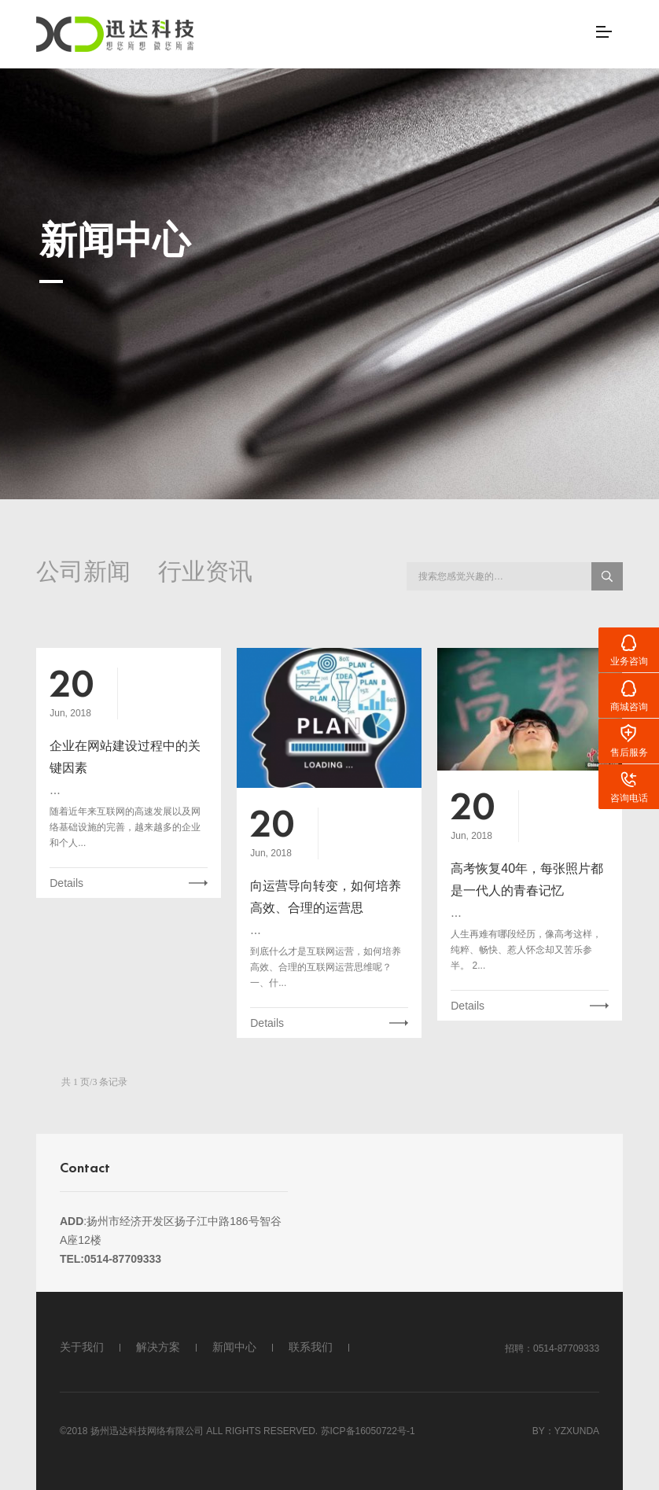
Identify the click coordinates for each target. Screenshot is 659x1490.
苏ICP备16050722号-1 (368, 1431)
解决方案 (158, 1347)
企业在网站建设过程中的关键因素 (125, 756)
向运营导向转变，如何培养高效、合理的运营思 (325, 896)
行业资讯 (205, 573)
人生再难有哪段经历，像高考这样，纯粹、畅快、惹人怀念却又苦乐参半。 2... (526, 950)
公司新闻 (83, 573)
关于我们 (82, 1347)
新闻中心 (234, 1347)
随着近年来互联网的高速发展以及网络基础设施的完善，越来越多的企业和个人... (125, 827)
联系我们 (311, 1347)
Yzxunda (576, 1431)
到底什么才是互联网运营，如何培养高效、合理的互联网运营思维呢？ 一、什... (325, 967)
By (538, 1431)
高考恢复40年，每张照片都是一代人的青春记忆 (527, 879)
